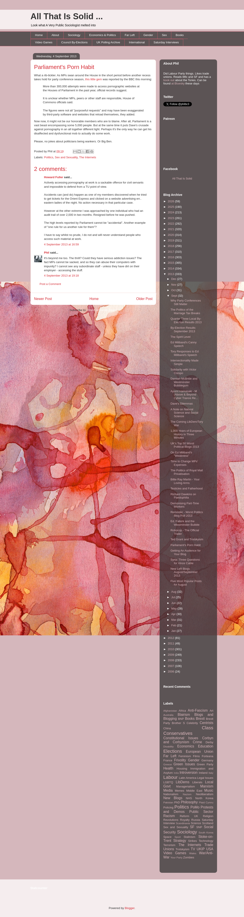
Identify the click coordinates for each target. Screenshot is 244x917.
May (174, 608)
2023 (171, 218)
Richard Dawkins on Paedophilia (183, 496)
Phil (46, 252)
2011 (171, 643)
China (167, 728)
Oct (174, 290)
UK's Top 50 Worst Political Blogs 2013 (184, 445)
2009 (171, 654)
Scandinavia (183, 823)
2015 (171, 262)
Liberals (197, 782)
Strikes (192, 840)
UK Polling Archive (108, 42)
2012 (171, 638)
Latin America (187, 777)
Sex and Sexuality (66, 157)
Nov (174, 284)
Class (207, 727)
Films (196, 756)
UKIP (201, 849)
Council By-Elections (74, 42)
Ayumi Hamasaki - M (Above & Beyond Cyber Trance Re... (184, 395)
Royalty (185, 819)
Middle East (194, 790)
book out (168, 80)
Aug (174, 591)
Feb (174, 625)
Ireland (203, 772)
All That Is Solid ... (66, 16)
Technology (206, 840)
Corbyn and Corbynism (188, 740)
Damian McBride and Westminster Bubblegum (183, 382)
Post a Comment (50, 284)
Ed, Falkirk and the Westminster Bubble (184, 523)
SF (192, 827)
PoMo (195, 807)
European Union (199, 751)
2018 (171, 246)
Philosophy (189, 802)
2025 (171, 206)
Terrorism (169, 845)
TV (193, 849)
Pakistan (168, 802)
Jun (174, 603)
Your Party (176, 857)
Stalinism (189, 837)
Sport (178, 836)
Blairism (184, 714)
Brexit (200, 718)
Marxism (206, 786)
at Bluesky (178, 83)
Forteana (207, 756)
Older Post (144, 299)
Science (196, 823)
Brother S (178, 723)
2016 (171, 257)
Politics (48, 157)
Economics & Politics (102, 35)
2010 (171, 649)
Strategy (179, 840)
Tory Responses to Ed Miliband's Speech (184, 353)
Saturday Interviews (166, 42)
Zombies (188, 857)
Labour (170, 777)
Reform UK (189, 816)
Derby (209, 742)
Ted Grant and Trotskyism (186, 539)
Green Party (205, 764)
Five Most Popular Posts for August (186, 582)
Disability (168, 746)
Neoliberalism (204, 794)
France (167, 760)
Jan (174, 630)
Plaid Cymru (206, 802)
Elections (172, 751)
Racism (169, 816)
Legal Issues (205, 777)
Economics (185, 746)
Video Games (44, 42)
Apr (174, 614)
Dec (174, 279)
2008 (171, 660)
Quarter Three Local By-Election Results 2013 (186, 320)
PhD (177, 802)
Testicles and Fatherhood (186, 488)
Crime (197, 742)
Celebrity (192, 723)
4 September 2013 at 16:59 (61, 244)
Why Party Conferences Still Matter (185, 302)
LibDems (182, 782)
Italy (211, 772)
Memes (179, 790)
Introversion (189, 772)
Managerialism (185, 786)
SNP (199, 827)
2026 (171, 201)
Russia (195, 819)
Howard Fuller (53, 177)
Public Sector (201, 812)
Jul (173, 597)
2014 (171, 268)
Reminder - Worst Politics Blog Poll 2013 (186, 513)
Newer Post (43, 299)
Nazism (187, 794)
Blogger (129, 908)
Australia (168, 714)
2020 (171, 235)
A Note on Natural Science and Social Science (184, 413)
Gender (148, 35)
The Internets (87, 157)
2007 (171, 666)
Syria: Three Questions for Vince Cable (185, 561)
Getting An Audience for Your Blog (185, 552)
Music (208, 790)
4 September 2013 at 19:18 (61, 275)
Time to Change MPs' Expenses (184, 463)
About (55, 35)
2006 (171, 671)
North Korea (204, 798)
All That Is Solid (182, 178)
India (176, 773)
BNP (181, 718)
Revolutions (170, 819)
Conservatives (178, 733)
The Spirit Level (180, 336)
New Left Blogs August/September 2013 (184, 572)
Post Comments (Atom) (102, 310)
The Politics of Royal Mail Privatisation (186, 472)
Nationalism (170, 794)
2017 (171, 251)
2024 (171, 212)
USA (209, 849)
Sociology (74, 35)
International (137, 42)
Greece (167, 764)
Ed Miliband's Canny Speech (183, 344)
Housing (182, 768)
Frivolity (180, 760)
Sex (164, 35)
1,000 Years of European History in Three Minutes (186, 434)
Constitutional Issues (180, 738)
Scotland (207, 823)
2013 (171, 274)
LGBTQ (168, 782)
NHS (189, 798)
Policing (168, 807)
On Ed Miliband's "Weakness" (181, 454)
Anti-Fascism (198, 710)
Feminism (185, 756)
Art (211, 710)
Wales (192, 853)
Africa (182, 710)
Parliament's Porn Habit (64, 67)
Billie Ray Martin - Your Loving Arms (185, 481)
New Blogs (172, 798)
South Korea (206, 832)
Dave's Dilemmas (181, 403)
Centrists (206, 723)
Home (39, 35)
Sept (174, 295)
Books (180, 35)
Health (168, 768)
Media (168, 790)
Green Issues (184, 764)
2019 (171, 240)
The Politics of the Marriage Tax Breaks (185, 311)
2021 (171, 229)
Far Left (130, 35)
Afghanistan (170, 710)
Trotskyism (182, 849)
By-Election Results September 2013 (182, 329)
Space (167, 837)
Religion (208, 816)
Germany (207, 760)
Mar (174, 619)
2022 (171, 223)
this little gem (93, 79)
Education (205, 746)
